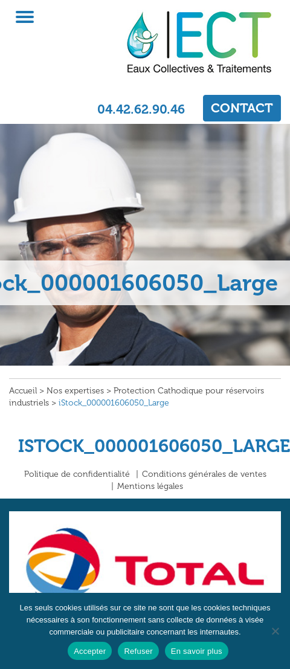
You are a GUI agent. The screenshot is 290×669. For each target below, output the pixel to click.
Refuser (138, 651)
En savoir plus (196, 651)
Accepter (90, 651)
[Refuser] (275, 631)
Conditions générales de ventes (204, 474)
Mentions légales (150, 486)
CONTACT (242, 107)
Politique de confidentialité (77, 474)
